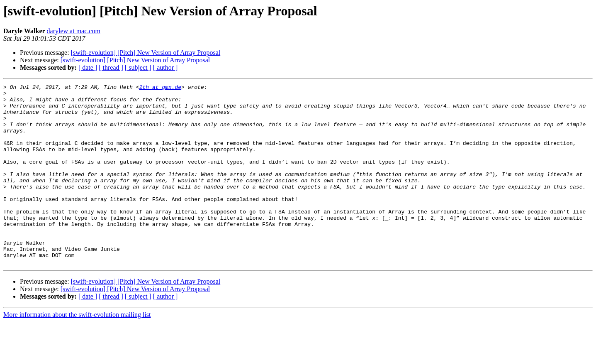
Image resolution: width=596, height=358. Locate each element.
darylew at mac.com (73, 30)
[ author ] (165, 67)
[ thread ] (111, 67)
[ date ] (87, 67)
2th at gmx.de (160, 88)
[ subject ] (138, 67)
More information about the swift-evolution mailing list (77, 350)
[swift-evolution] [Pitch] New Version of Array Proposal (146, 52)
